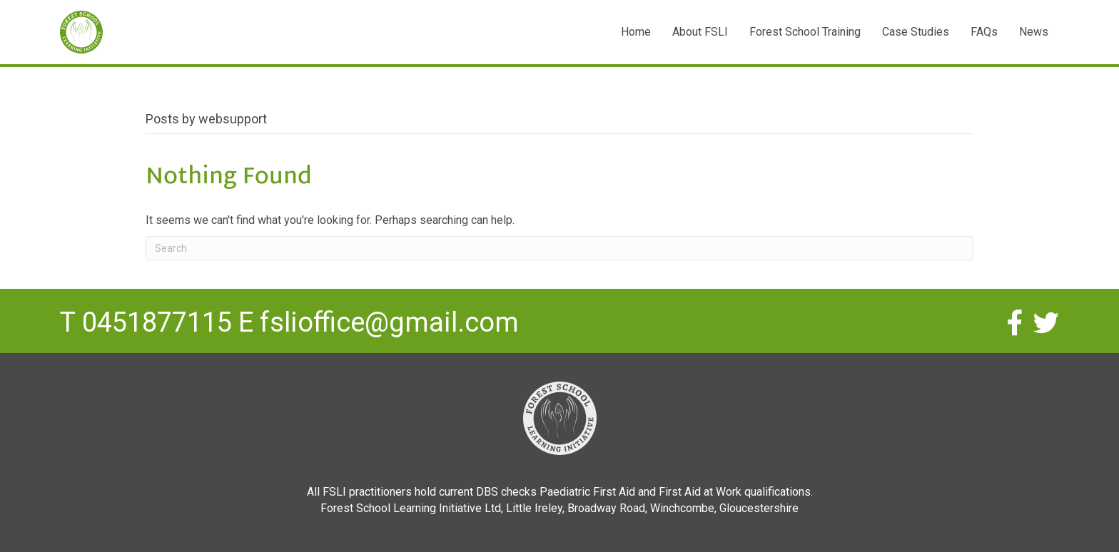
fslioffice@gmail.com (389, 322)
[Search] (559, 248)
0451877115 (157, 322)
